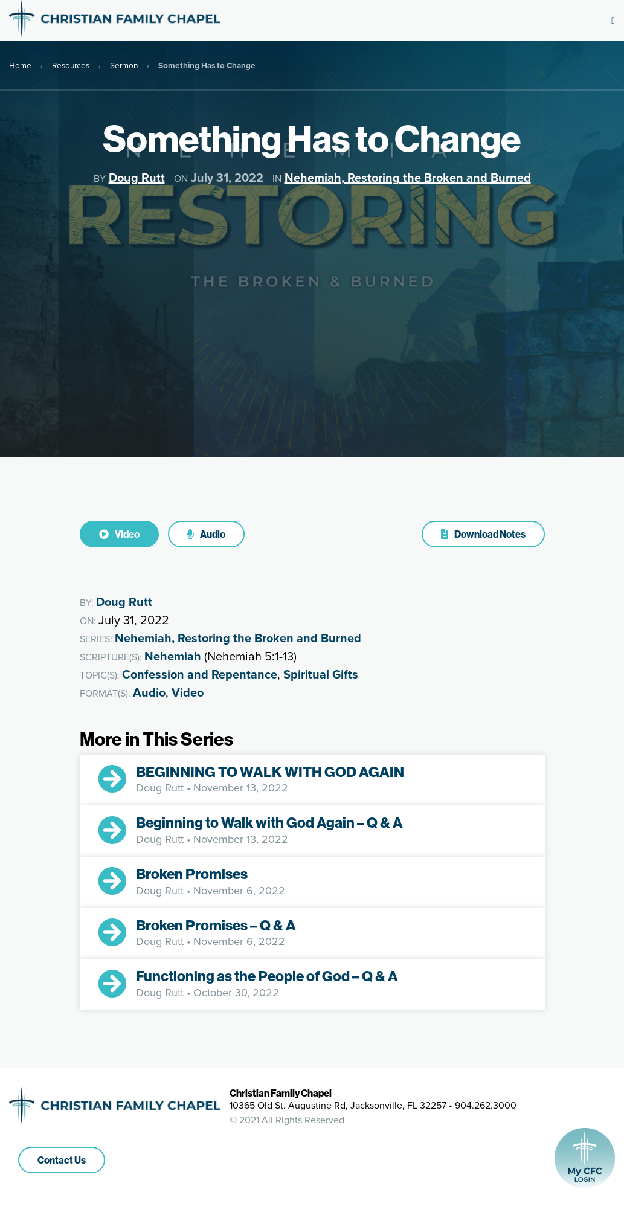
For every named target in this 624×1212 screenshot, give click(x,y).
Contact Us (61, 1160)
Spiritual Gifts (320, 674)
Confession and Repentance (199, 674)
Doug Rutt (137, 178)
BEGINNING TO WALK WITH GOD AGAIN (271, 771)
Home (20, 65)
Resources (70, 65)
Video (119, 534)
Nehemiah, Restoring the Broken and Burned (408, 178)
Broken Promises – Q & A (216, 925)
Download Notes (483, 534)
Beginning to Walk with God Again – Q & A (269, 822)
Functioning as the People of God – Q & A (267, 976)
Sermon (124, 65)
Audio (206, 534)
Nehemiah (172, 656)
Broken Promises (193, 874)
